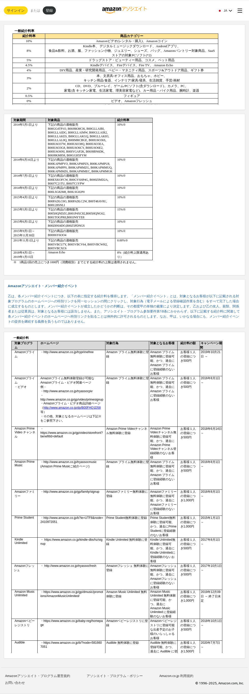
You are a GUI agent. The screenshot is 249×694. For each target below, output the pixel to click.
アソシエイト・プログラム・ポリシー (115, 676)
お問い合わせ (15, 683)
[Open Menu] (238, 10)
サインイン (16, 10)
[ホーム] (124, 10)
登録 (49, 10)
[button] (224, 10)
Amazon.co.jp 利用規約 (176, 676)
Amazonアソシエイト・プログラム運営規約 (37, 676)
